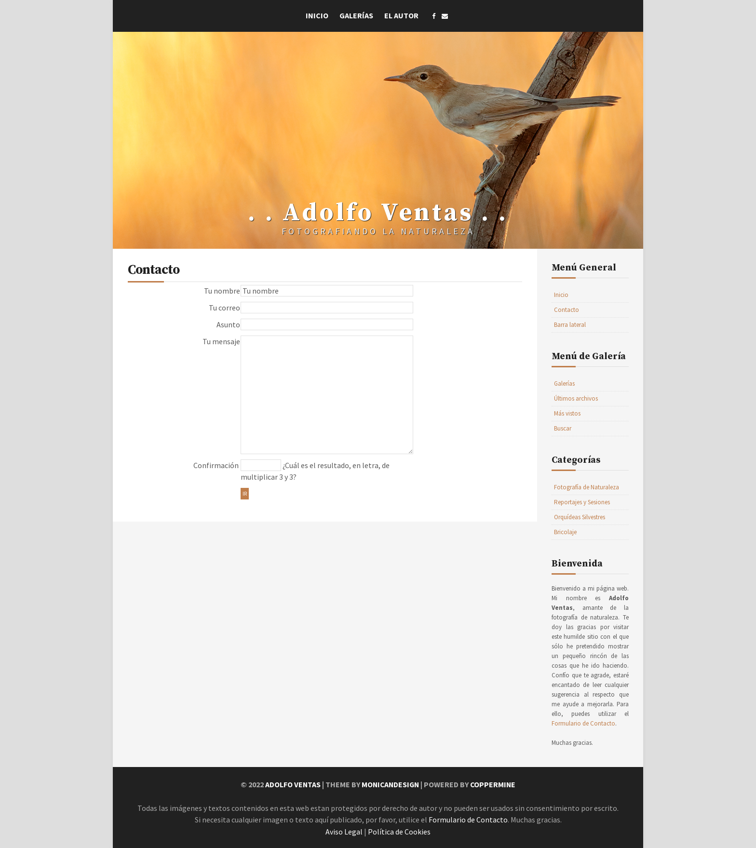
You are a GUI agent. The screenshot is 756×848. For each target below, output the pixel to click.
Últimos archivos (576, 398)
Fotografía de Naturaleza (586, 487)
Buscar (562, 428)
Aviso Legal (344, 830)
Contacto (566, 310)
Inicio (317, 15)
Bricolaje (565, 532)
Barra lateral (570, 325)
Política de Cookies (399, 830)
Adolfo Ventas (291, 784)
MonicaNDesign (390, 784)
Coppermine (494, 784)
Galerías (356, 15)
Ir (245, 493)
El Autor (401, 15)
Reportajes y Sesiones (582, 502)
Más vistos (567, 413)
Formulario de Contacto (583, 723)
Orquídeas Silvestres (579, 517)
